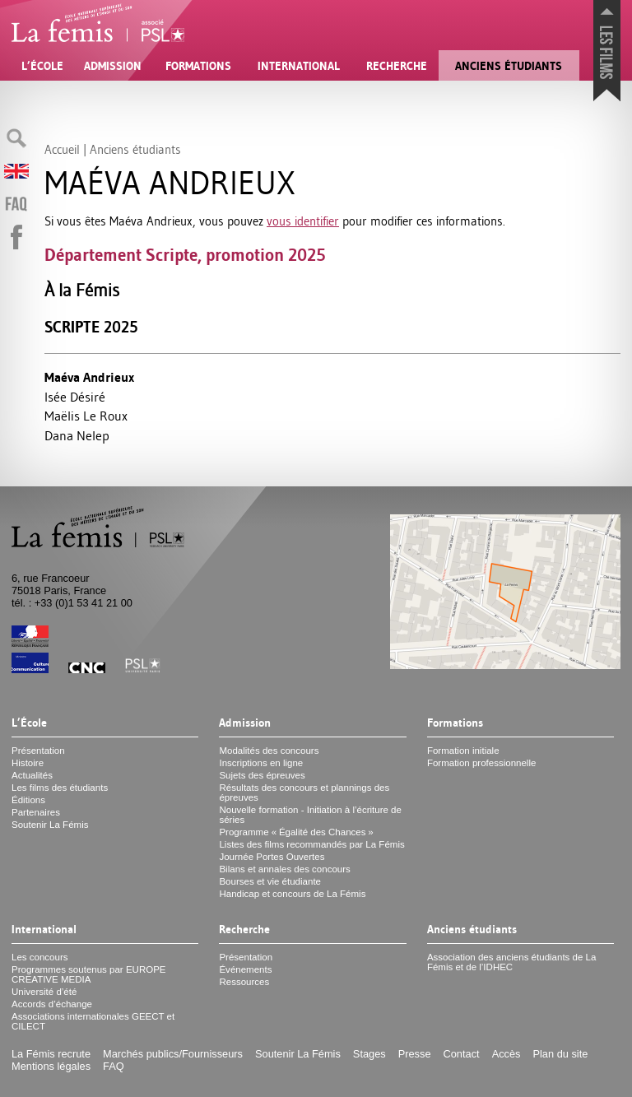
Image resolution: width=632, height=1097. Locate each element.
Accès (506, 1054)
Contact (462, 1054)
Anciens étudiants (508, 65)
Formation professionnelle (482, 763)
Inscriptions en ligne (261, 763)
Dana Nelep (76, 435)
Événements (245, 969)
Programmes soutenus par (89, 974)
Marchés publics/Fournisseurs (173, 1054)
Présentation (38, 750)
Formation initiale (463, 750)
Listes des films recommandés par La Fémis (311, 844)
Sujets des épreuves (261, 775)
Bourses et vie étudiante (270, 881)
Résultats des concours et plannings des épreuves (304, 792)
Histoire (28, 763)
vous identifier (303, 221)
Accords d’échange (52, 1004)
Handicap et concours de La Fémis (292, 894)
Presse (414, 1054)
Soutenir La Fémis (50, 825)
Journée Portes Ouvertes (271, 857)
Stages (369, 1054)
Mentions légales (51, 1066)
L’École (42, 65)
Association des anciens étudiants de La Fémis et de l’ (512, 962)
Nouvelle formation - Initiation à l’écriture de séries (310, 815)
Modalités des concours (268, 750)
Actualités (32, 775)
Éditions (28, 800)
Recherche (396, 65)
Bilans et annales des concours (284, 869)
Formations (198, 65)
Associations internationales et (93, 1021)
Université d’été (44, 992)
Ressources (244, 982)
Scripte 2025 (91, 327)
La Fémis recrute (51, 1054)
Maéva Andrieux (89, 377)
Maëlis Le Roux (86, 415)
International (299, 65)
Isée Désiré (74, 396)
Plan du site (560, 1054)
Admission (113, 65)
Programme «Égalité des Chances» (296, 832)
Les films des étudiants (60, 788)
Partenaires (36, 812)
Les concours (40, 957)
